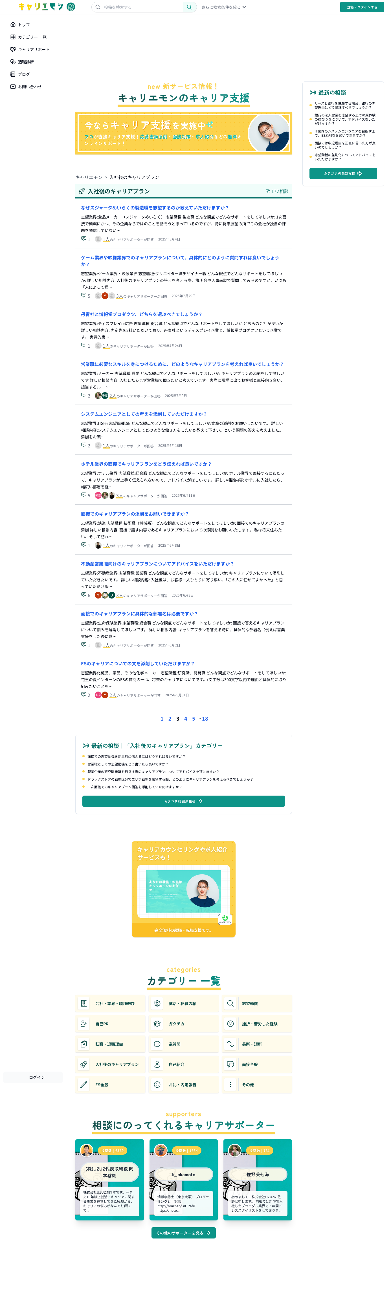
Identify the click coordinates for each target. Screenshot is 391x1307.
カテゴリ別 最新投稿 (183, 801)
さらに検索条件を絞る (224, 7)
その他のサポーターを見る (183, 1232)
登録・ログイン (362, 7)
